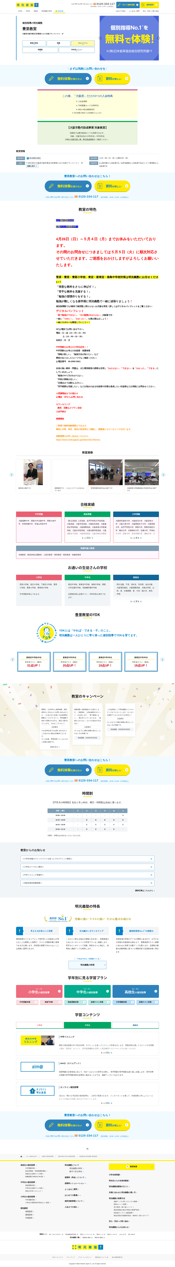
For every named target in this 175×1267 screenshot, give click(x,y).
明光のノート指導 (120, 1204)
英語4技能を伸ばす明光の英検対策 (126, 1210)
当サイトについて (57, 1257)
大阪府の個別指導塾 (47, 1156)
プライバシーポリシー (85, 1257)
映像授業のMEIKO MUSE (34, 1176)
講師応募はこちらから (144, 891)
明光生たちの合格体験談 (119, 1181)
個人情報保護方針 (117, 1257)
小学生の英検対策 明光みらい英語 (37, 1202)
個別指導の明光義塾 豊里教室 (88, 1156)
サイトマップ (71, 1257)
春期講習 (28, 1211)
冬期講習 (28, 1218)
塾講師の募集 (88, 1237)
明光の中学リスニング (33, 1191)
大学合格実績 (114, 1175)
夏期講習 (28, 1215)
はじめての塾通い (72, 1195)
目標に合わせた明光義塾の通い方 (122, 1192)
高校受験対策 (30, 1185)
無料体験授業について (74, 1201)
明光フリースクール (87, 1234)
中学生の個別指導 (28, 1182)
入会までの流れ (121, 11)
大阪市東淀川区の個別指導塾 (66, 1156)
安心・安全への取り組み (151, 11)
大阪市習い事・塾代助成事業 (82, 139)
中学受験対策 (30, 1200)
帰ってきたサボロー (56, 1234)
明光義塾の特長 (47, 11)
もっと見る (134, 538)
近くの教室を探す (31, 1156)
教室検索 (60, 11)
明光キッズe (112, 1234)
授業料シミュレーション (74, 1183)
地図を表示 (32, 166)
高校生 (36, 11)
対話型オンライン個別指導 (123, 1213)
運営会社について (101, 1257)
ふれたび (122, 1234)
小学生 (20, 11)
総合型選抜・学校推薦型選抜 (35, 1171)
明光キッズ (101, 1234)
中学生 (28, 11)
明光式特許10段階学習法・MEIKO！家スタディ (131, 1215)
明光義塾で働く (75, 1237)
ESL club (131, 1234)
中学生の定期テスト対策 (34, 1188)
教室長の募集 (100, 1237)
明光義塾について (72, 1165)
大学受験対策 (30, 1168)
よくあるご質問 (134, 11)
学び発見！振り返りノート (123, 1207)
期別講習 (24, 1208)
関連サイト (43, 1234)
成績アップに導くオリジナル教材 (125, 1201)
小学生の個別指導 (28, 1197)
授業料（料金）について (74, 1177)
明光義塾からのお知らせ (119, 1227)
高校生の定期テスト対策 (34, 1174)
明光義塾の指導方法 (117, 1198)
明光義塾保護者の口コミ (119, 1186)
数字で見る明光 (76, 1171)
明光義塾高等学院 (71, 1234)
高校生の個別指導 (28, 1165)
